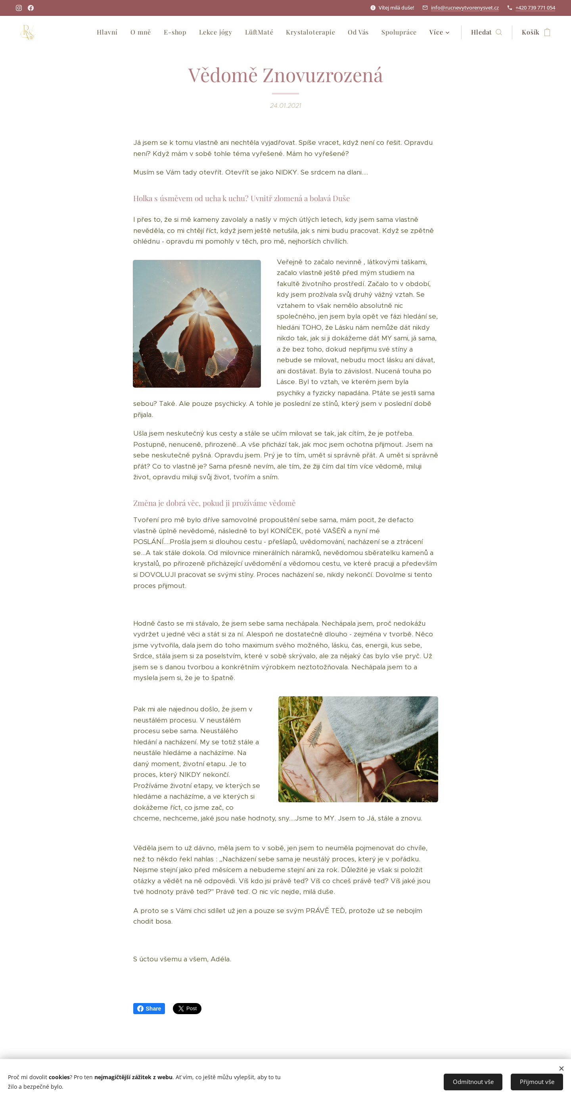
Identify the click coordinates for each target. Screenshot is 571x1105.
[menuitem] (109, 32)
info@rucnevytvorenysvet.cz (465, 7)
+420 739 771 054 (535, 7)
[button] (486, 32)
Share (149, 1008)
